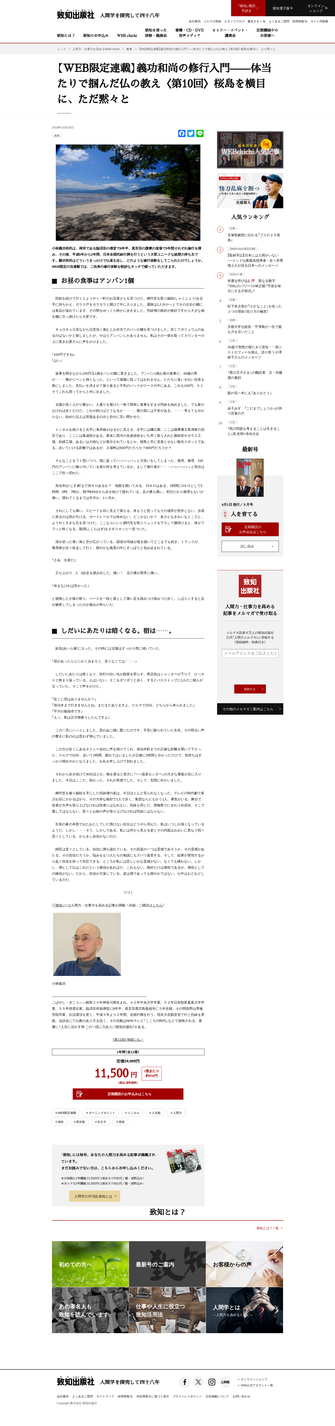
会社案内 (63, 1396)
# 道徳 (120, 1121)
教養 (56, 135)
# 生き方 (100, 1121)
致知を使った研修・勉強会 (156, 32)
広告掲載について (217, 1396)
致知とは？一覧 (268, 1228)
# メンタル (132, 1112)
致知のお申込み (95, 35)
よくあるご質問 (82, 1396)
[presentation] (256, 671)
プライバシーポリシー (187, 1396)
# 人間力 (176, 1112)
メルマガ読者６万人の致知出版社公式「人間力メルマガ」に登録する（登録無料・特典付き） (250, 637)
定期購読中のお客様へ (267, 32)
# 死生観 (79, 1121)
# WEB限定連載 (66, 1112)
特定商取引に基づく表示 (153, 1396)
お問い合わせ (241, 1396)
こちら (157, 905)
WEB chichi (127, 35)
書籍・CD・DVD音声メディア (189, 32)
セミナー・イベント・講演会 (230, 32)
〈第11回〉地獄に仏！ (128, 1039)
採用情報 (125, 1396)
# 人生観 (155, 1112)
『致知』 (59, 905)
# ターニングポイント (100, 1112)
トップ (61, 49)
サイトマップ (105, 1396)
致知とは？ (66, 35)
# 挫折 (60, 1121)
